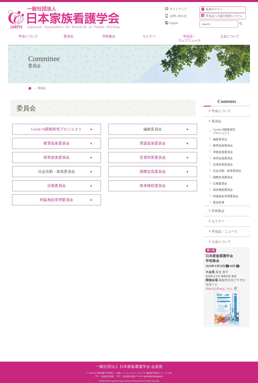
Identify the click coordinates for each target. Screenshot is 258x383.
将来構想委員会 (153, 186)
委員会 (68, 36)
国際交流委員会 (153, 172)
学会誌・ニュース (224, 231)
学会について (28, 36)
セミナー (149, 36)
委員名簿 (218, 202)
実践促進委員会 (153, 143)
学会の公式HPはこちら (219, 288)
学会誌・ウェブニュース (189, 38)
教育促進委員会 (57, 143)
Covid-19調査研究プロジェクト (56, 129)
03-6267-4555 (129, 376)
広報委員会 (56, 186)
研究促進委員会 (57, 157)
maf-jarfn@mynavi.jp (153, 376)
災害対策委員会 (153, 157)
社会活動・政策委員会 (227, 170)
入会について (229, 36)
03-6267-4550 (107, 376)
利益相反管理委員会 (56, 200)
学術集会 (108, 36)
